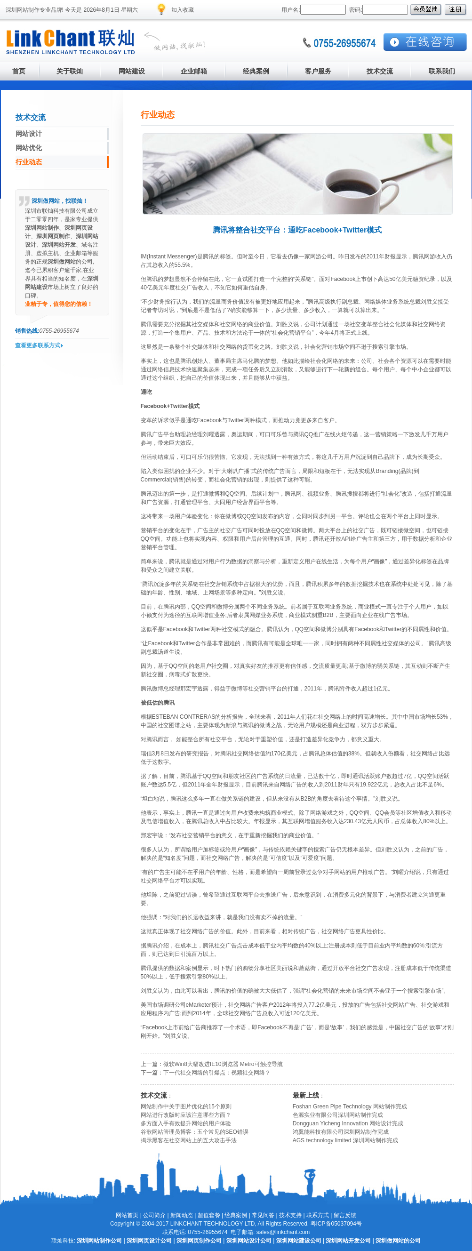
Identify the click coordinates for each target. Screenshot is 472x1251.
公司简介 (154, 1215)
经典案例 (235, 1215)
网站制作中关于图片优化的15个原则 (186, 1106)
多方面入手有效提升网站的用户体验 (186, 1123)
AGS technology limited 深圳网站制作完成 (345, 1140)
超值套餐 (209, 1215)
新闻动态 (181, 1215)
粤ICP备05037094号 (336, 1223)
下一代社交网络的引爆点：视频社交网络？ (217, 1072)
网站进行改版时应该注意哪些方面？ (186, 1115)
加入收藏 (182, 10)
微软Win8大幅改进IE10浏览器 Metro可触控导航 (223, 1064)
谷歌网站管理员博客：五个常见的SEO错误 (194, 1132)
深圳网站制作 (23, 10)
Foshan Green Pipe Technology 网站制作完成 (350, 1106)
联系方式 (317, 1215)
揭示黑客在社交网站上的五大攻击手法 (189, 1140)
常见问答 (263, 1215)
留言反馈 (345, 1215)
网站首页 (127, 1215)
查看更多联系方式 (37, 345)
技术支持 (290, 1215)
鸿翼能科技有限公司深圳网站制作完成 (341, 1132)
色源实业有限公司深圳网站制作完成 (338, 1115)
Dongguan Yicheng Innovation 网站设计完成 (348, 1123)
